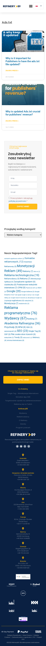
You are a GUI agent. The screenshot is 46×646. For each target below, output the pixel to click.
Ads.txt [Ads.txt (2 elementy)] (37, 271)
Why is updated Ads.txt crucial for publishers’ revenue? (23, 113)
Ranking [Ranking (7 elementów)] (32, 319)
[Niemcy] (23, 528)
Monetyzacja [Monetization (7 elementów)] (11, 303)
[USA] (23, 499)
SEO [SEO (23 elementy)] (22, 331)
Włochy (23, 488)
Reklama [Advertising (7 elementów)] (25, 278)
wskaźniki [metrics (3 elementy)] (29, 301)
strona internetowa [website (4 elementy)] (15, 340)
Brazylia (23, 561)
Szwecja (23, 546)
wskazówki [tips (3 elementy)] (9, 337)
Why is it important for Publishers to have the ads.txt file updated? (22, 61)
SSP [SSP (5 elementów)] (7, 334)
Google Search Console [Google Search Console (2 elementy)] (19, 298)
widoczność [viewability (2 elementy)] (27, 337)
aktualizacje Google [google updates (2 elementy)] (35, 298)
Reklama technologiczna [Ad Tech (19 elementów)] (21, 275)
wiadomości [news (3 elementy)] (24, 303)
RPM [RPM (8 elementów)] (22, 327)
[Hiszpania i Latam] (23, 469)
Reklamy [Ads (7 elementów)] (28, 271)
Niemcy (23, 532)
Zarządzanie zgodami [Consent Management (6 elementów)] (24, 282)
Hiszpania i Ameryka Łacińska (23, 473)
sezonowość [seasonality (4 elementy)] (10, 331)
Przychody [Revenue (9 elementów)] (11, 327)
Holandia (23, 458)
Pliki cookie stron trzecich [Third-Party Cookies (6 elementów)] (23, 334)
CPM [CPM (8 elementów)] (22, 287)
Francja (23, 517)
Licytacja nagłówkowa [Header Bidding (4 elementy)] (14, 301)
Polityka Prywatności (14, 635)
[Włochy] (23, 484)
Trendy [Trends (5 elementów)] (18, 337)
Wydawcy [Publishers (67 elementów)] (15, 318)
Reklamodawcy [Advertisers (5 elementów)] (11, 279)
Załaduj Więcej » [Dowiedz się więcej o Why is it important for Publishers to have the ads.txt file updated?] (12, 70)
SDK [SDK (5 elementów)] (29, 327)
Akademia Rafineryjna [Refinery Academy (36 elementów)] (22, 323)
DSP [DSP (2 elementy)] (35, 288)
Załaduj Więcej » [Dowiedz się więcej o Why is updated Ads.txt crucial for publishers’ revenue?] (12, 121)
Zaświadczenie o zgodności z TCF (23, 637)
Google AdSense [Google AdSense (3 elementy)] (27, 291)
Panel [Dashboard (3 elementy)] (29, 288)
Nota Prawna (27, 635)
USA (23, 502)
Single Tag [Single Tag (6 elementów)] (35, 331)
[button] (30, 6)
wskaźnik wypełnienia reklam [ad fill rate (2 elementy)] (14, 258)
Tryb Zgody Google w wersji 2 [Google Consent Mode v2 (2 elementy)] (24, 295)
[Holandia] (23, 455)
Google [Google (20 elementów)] (14, 291)
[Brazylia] (23, 558)
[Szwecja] (23, 543)
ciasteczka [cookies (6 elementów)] (10, 285)
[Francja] (23, 514)
